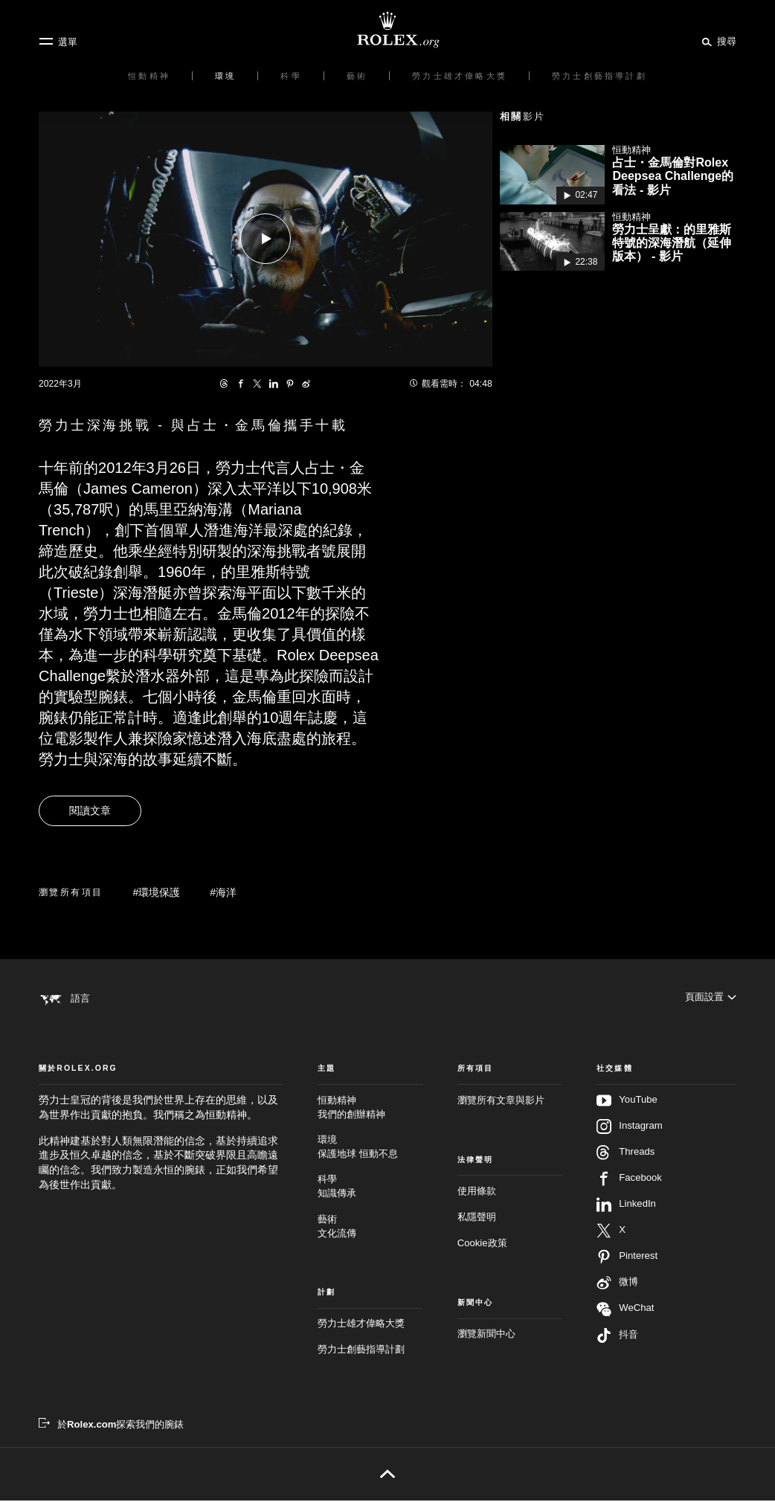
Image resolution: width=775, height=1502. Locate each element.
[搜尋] (716, 41)
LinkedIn (626, 1206)
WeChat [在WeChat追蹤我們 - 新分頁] (625, 1310)
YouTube (626, 1102)
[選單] (58, 42)
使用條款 (476, 1192)
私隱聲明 (476, 1218)
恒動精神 (370, 1109)
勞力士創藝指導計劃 (361, 1351)
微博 (617, 1284)
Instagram (629, 1128)
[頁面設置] (710, 998)
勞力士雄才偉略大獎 (361, 1325)
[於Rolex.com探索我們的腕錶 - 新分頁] (111, 1425)
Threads (625, 1154)
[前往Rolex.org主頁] (387, 29)
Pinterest (626, 1258)
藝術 (370, 1228)
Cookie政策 (482, 1244)
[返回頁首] (387, 1475)
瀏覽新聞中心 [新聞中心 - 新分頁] (486, 1335)
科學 (370, 1189)
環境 (370, 1148)
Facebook (629, 1180)
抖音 (617, 1336)
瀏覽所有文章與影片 (500, 1101)
